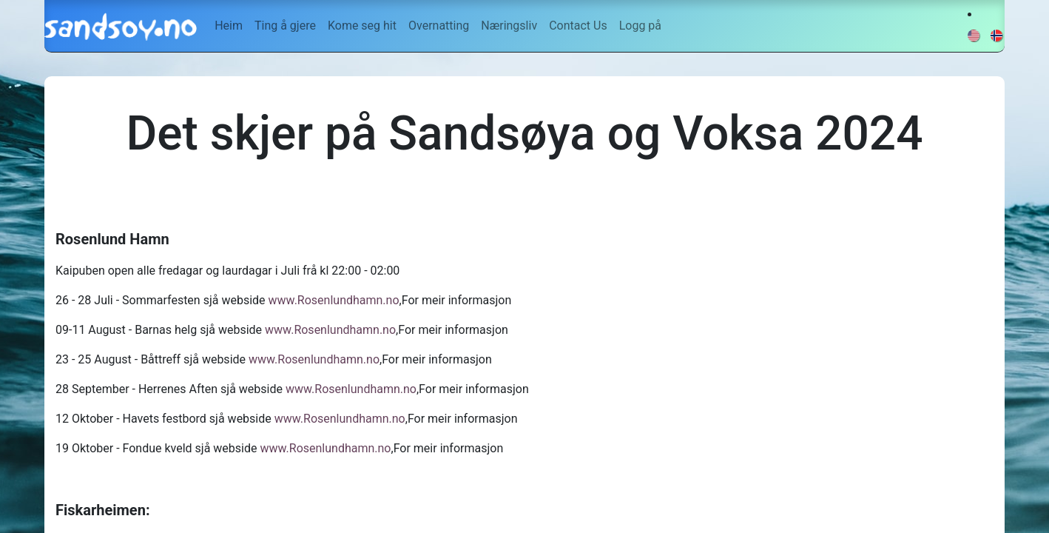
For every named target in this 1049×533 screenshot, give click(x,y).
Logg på (640, 26)
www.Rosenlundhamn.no (334, 300)
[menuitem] (229, 26)
